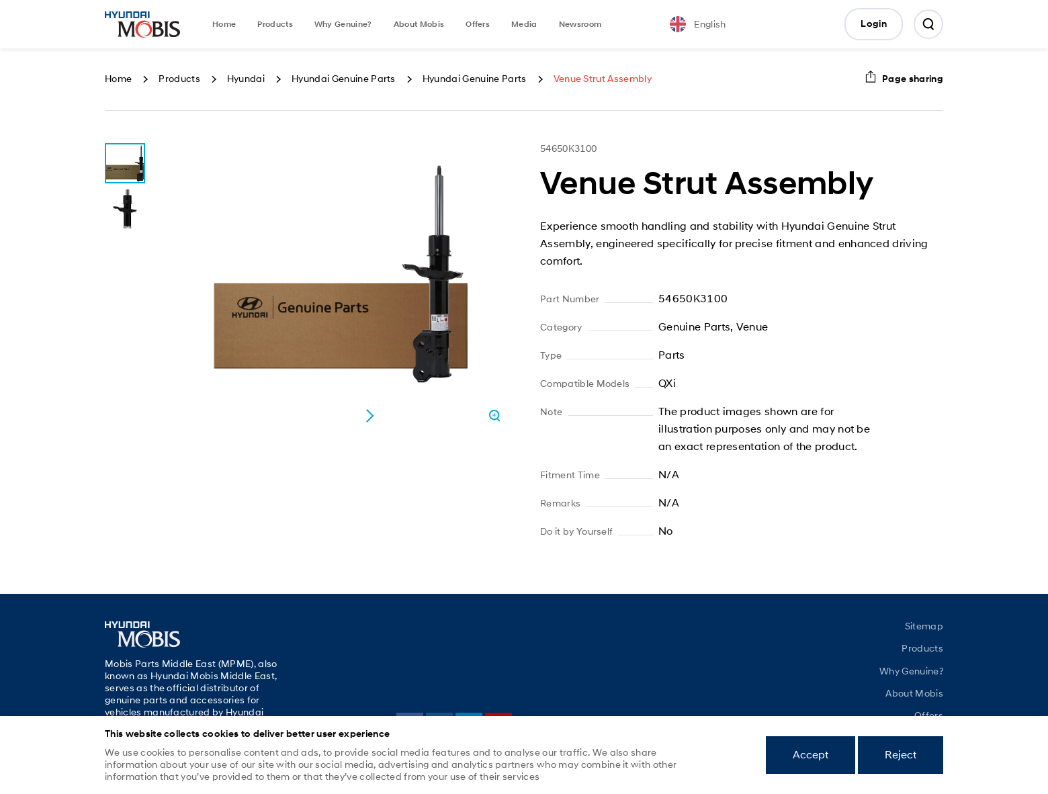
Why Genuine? (343, 24)
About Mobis (419, 24)
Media (524, 24)
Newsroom (580, 24)
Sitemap (924, 626)
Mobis (142, 24)
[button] (369, 415)
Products (275, 24)
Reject (900, 754)
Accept (810, 754)
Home (224, 24)
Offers (478, 24)
